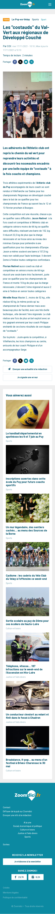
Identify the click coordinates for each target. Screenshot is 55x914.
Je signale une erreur (27, 377)
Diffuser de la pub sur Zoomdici (17, 811)
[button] (50, 4)
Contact (6, 807)
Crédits (6, 888)
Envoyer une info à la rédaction (17, 815)
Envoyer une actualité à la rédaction (30, 369)
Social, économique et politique (27, 826)
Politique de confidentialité (15, 897)
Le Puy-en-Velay (21, 19)
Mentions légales (11, 892)
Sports (35, 19)
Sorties (6, 844)
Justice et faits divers (27, 833)
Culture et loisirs (27, 830)
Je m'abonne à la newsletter (27, 861)
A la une (27, 822)
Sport (43, 19)
